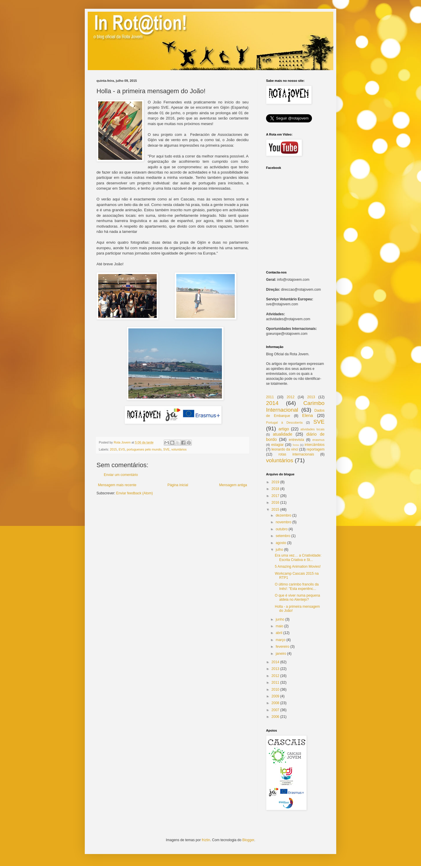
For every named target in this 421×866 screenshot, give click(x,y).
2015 (113, 449)
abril (279, 633)
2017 (275, 496)
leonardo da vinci (284, 449)
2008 (275, 703)
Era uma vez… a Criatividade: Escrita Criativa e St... (298, 557)
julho (279, 550)
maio (279, 626)
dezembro (283, 515)
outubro (282, 529)
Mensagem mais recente (117, 485)
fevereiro (282, 647)
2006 (275, 717)
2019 (275, 482)
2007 (275, 710)
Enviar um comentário (121, 475)
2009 (275, 696)
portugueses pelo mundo (144, 449)
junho (280, 619)
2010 (275, 689)
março (280, 640)
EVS (122, 449)
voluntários (179, 449)
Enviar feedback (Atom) (134, 493)
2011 (270, 397)
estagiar (277, 445)
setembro (283, 536)
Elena (307, 415)
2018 (275, 489)
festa (296, 444)
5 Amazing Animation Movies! (298, 566)
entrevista (296, 440)
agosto (281, 543)
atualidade (282, 434)
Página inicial (178, 485)
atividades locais (313, 429)
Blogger (248, 840)
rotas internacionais (296, 454)
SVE (166, 449)
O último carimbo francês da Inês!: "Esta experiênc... (297, 586)
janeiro (281, 654)
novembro (283, 522)
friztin (206, 840)
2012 (290, 397)
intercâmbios (315, 445)
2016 (275, 502)
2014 (272, 403)
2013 (311, 397)
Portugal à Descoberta (284, 422)
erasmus (319, 439)
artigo (283, 429)
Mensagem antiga (233, 485)
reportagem (316, 449)
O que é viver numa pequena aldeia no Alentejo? (297, 597)
